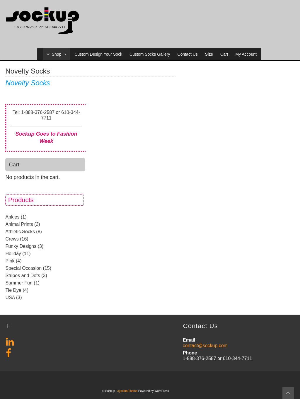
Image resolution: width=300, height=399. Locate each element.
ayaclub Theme (127, 391)
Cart (224, 54)
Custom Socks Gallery (149, 54)
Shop (59, 54)
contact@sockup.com (205, 345)
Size (209, 54)
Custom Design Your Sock (98, 54)
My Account (245, 54)
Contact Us (188, 54)
